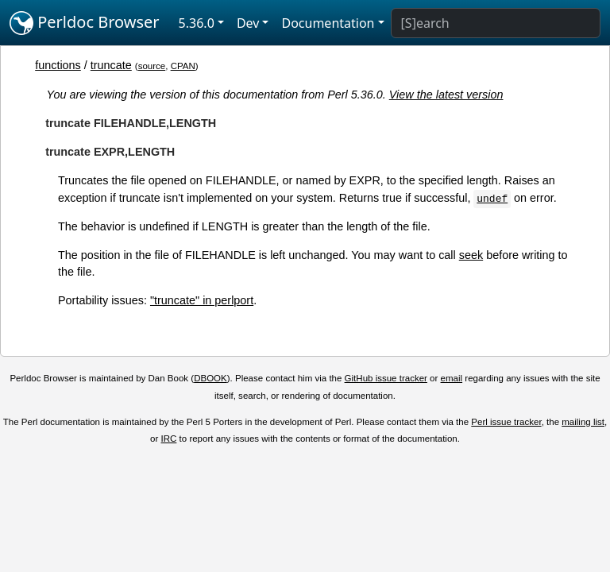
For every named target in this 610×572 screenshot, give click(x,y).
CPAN (183, 66)
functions (58, 65)
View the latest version (446, 94)
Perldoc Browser (85, 23)
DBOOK (210, 378)
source (152, 66)
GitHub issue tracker (386, 378)
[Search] (495, 23)
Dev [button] (248, 23)
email (452, 378)
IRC (169, 438)
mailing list (583, 422)
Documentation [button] (327, 23)
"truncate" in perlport (201, 300)
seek (471, 255)
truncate (111, 65)
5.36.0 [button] (196, 23)
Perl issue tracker (506, 422)
